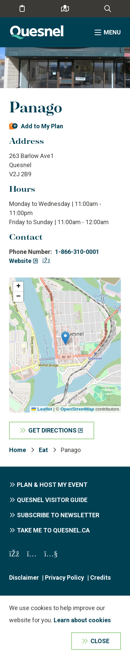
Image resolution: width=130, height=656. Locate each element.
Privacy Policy (64, 577)
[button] (65, 338)
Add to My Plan (42, 126)
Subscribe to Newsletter (58, 515)
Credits (100, 577)
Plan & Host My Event (52, 484)
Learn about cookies (82, 620)
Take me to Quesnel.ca (53, 530)
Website (20, 260)
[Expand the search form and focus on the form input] (108, 9)
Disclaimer (24, 577)
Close (99, 641)
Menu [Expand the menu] (112, 32)
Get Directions (52, 430)
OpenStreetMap (77, 409)
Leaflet (41, 409)
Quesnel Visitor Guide (52, 499)
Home (17, 449)
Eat (43, 449)
